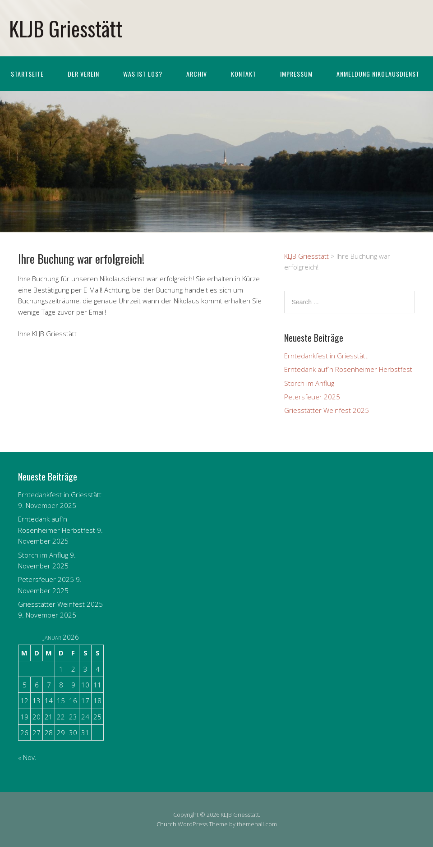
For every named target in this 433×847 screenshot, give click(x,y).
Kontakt (243, 73)
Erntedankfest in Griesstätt (326, 355)
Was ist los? (142, 73)
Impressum (296, 73)
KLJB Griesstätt (65, 28)
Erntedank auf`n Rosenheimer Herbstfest (348, 369)
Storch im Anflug (309, 383)
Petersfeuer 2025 (312, 396)
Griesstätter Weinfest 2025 (326, 410)
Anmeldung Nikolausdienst (377, 73)
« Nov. (27, 757)
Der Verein (83, 73)
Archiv (196, 73)
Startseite (27, 73)
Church (166, 824)
